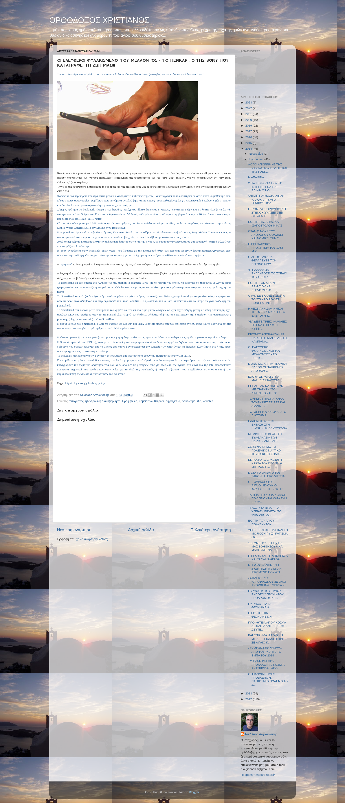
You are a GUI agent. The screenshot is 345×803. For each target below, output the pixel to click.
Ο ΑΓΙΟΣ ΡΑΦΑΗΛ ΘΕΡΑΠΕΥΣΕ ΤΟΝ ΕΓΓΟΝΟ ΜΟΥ (262, 260)
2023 (249, 102)
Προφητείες (129, 401)
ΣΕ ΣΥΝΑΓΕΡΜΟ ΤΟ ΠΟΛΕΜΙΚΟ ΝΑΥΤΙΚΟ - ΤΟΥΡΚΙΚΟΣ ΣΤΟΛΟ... (265, 450)
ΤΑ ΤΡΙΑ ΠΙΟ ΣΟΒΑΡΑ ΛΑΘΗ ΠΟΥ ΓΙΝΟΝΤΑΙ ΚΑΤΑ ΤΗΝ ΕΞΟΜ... (267, 498)
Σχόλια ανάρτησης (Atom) (91, 539)
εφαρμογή (66, 264)
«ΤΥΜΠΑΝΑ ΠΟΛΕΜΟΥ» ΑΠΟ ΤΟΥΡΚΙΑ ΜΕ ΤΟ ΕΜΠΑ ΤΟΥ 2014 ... (265, 652)
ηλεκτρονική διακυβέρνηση (102, 401)
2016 (249, 137)
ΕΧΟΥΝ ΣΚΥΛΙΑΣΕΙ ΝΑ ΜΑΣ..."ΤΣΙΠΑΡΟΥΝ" (263, 378)
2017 (249, 131)
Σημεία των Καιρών (151, 401)
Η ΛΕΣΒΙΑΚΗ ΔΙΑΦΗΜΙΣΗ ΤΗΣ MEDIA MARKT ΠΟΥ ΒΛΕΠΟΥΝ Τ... (267, 312)
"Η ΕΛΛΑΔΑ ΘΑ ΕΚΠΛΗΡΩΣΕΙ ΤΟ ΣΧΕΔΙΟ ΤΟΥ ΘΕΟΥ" (267, 273)
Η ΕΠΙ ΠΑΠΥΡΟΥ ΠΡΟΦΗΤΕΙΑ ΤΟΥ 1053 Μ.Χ (265, 248)
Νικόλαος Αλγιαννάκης (261, 734)
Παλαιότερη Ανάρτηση (210, 529)
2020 (249, 119)
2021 (249, 114)
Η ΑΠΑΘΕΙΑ (256, 177)
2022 (249, 108)
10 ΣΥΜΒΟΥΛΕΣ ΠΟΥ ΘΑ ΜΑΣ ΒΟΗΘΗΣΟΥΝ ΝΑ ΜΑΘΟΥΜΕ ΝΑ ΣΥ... (265, 546)
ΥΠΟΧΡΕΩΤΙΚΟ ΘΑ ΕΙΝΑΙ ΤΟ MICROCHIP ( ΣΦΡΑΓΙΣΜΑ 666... (268, 533)
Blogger (194, 792)
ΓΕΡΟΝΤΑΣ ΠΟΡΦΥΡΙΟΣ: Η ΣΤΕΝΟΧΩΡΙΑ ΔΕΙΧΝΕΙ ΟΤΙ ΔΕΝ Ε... (267, 212)
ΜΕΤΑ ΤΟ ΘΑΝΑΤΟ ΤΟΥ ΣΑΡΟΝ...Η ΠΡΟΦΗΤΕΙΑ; (267, 474)
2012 (249, 699)
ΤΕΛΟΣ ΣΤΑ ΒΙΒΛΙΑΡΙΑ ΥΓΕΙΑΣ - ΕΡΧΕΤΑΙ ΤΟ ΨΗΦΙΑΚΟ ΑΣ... (265, 511)
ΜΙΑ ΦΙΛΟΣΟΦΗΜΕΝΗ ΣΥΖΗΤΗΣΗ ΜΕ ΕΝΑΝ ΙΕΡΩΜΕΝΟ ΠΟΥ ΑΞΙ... (265, 569)
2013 (249, 693)
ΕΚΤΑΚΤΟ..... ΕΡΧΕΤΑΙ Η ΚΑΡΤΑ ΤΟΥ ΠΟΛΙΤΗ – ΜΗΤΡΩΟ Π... (265, 463)
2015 (249, 143)
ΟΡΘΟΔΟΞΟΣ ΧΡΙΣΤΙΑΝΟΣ (99, 20)
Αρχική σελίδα (141, 529)
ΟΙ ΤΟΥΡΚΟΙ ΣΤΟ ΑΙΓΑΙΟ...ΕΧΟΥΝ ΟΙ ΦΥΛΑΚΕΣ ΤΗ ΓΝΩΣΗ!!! (265, 485)
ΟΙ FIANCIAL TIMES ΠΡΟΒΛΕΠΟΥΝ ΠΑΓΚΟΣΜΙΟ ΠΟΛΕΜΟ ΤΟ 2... (268, 679)
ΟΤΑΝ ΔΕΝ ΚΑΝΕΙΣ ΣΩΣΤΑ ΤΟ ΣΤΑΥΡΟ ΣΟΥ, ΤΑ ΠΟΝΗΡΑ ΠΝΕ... (266, 299)
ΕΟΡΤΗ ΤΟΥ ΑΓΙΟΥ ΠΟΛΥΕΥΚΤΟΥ (261, 522)
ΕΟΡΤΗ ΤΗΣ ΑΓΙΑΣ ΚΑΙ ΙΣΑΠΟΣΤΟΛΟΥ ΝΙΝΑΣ (265, 223)
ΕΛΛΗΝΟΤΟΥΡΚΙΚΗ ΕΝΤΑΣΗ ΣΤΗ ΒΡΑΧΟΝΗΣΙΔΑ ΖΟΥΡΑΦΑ (267, 424)
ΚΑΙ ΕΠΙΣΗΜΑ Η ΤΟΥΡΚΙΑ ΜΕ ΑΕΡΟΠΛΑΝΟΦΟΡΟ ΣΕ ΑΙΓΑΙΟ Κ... (266, 639)
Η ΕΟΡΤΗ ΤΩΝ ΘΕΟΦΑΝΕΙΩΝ (260, 614)
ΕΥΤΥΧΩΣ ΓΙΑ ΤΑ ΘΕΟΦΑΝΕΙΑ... (260, 605)
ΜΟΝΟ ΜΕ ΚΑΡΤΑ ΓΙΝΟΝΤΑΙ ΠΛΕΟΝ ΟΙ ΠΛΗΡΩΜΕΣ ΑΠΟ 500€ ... (267, 367)
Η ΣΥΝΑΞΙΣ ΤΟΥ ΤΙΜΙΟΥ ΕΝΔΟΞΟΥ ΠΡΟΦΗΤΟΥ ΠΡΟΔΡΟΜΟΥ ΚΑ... (266, 594)
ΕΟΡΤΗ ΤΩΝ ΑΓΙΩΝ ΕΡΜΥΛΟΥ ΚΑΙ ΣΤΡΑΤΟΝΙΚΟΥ (261, 286)
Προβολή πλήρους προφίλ (258, 774)
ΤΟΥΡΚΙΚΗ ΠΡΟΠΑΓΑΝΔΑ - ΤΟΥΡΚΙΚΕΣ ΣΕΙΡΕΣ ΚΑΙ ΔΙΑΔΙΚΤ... (267, 402)
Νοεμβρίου (256, 153)
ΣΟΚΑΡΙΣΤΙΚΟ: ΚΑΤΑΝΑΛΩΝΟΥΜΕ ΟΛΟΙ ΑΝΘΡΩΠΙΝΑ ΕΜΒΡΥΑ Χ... (267, 581)
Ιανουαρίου (256, 159)
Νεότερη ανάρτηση (74, 529)
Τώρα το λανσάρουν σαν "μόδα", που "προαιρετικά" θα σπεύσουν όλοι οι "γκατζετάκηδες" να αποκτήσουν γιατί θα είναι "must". (131, 74)
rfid (199, 401)
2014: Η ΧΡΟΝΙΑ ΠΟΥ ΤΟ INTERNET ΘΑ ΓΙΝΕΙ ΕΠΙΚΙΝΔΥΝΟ (265, 186)
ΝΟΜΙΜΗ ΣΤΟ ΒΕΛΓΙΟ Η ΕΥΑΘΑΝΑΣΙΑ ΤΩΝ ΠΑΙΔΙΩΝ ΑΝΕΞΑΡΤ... (265, 437)
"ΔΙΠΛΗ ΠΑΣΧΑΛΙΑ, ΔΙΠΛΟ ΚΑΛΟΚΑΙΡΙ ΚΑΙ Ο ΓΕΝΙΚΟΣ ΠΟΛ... (266, 199)
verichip (208, 401)
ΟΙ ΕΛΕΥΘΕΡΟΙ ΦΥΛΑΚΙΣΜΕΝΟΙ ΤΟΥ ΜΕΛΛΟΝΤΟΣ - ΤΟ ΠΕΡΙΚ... (264, 353)
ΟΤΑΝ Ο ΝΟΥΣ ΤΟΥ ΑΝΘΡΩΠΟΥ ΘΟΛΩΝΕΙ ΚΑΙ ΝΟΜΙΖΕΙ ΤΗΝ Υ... (265, 235)
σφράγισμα (173, 401)
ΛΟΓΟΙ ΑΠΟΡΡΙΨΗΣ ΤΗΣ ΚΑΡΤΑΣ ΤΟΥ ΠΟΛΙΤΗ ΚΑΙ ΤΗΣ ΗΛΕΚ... (267, 168)
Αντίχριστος (76, 401)
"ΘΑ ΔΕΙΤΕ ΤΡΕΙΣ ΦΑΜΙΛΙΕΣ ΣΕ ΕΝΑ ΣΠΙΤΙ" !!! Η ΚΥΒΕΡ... (267, 325)
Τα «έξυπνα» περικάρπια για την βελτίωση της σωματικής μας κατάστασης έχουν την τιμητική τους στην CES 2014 (123, 355)
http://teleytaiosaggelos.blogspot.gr (85, 383)
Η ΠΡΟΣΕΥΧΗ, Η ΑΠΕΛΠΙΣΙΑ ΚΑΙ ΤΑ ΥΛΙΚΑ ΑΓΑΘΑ (268, 557)
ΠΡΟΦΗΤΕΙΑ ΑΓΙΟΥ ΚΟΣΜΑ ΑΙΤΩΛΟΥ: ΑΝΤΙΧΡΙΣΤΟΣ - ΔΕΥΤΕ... (267, 626)
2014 (249, 148)
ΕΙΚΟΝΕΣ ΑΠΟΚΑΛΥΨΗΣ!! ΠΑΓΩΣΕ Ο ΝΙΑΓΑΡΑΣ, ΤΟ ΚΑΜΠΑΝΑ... (267, 338)
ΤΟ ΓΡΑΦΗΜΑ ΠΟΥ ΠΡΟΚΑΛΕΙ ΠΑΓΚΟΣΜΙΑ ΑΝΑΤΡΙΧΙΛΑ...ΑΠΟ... (266, 665)
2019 (249, 125)
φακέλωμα (188, 401)
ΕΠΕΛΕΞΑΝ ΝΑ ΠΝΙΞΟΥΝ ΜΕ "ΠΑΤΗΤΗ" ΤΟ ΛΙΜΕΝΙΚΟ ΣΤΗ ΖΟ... (265, 389)
